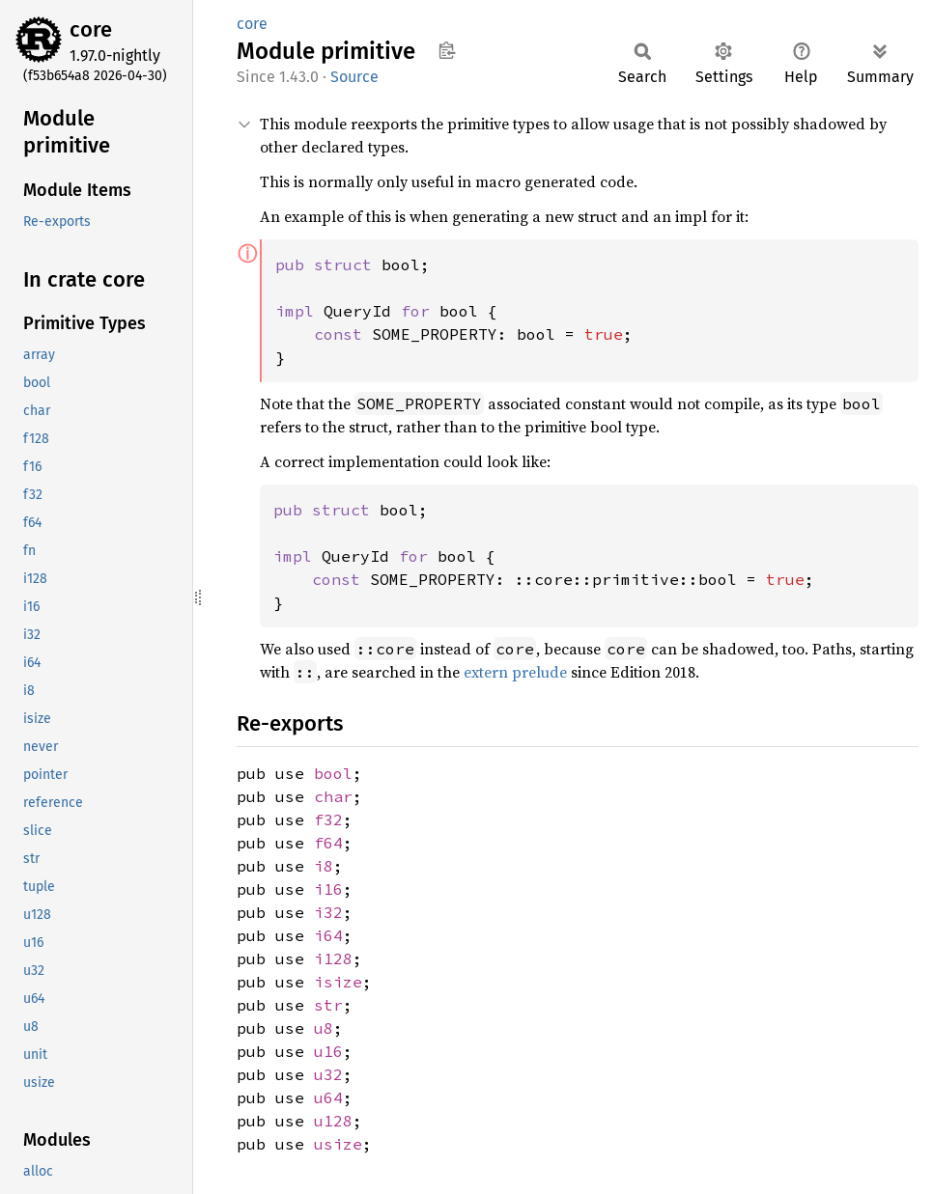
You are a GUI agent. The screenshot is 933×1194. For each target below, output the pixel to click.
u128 (333, 1120)
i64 (328, 935)
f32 (328, 819)
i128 (333, 958)
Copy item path (447, 50)
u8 (323, 1028)
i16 (328, 889)
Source (354, 77)
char (333, 796)
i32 (328, 912)
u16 (328, 1051)
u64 (328, 1097)
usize (338, 1143)
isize (338, 981)
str (328, 1004)
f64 (328, 842)
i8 (323, 865)
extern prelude (515, 671)
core (91, 29)
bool (333, 773)
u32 (328, 1074)
